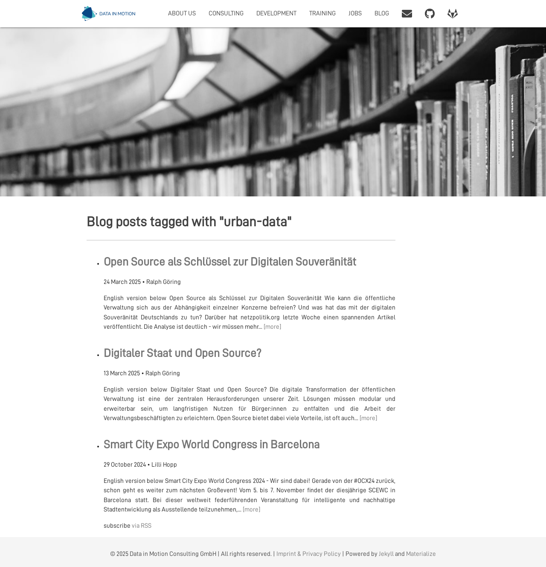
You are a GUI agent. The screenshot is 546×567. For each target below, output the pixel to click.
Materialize (421, 554)
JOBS (355, 13)
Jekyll (386, 554)
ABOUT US (182, 13)
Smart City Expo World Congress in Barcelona (211, 444)
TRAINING (322, 13)
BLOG (382, 13)
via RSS (141, 526)
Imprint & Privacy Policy (308, 554)
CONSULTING (226, 13)
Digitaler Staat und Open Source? (182, 353)
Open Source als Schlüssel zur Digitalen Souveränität (230, 262)
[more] (272, 327)
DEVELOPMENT (276, 13)
